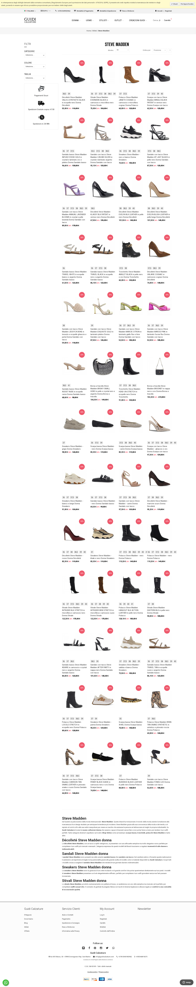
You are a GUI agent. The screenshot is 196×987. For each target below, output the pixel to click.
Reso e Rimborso (68, 927)
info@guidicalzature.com (104, 957)
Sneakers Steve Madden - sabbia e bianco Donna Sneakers (129, 667)
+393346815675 (141, 957)
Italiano (30, 11)
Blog (26, 923)
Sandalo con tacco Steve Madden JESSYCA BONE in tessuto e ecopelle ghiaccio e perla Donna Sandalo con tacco (74, 334)
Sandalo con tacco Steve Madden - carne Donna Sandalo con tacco (129, 503)
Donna (76, 20)
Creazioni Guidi (138, 20)
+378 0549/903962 (125, 957)
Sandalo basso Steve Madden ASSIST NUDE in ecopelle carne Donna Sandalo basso (74, 391)
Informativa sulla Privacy (70, 931)
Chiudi (175, 4)
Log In (102, 915)
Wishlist (103, 927)
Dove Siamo (28, 919)
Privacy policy (104, 972)
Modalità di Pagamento (83, 11)
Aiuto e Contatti (67, 915)
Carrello (102, 923)
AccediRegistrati (163, 11)
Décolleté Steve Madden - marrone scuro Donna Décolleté (157, 503)
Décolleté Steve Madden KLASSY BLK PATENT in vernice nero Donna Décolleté (102, 214)
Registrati (103, 919)
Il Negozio (28, 915)
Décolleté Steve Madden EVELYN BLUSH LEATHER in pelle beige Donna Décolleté (158, 214)
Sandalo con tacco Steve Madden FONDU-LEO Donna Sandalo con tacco (158, 782)
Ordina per (146, 50)
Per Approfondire (187, 4)
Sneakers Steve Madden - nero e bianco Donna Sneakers (129, 157)
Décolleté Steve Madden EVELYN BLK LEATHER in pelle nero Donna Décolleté (131, 214)
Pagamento (66, 919)
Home (89, 31)
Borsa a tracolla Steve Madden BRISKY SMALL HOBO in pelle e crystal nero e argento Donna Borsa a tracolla (102, 391)
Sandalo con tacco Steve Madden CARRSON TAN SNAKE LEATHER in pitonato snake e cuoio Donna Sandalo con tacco (74, 784)
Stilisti (104, 20)
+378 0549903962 (62, 11)
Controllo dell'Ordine (107, 931)
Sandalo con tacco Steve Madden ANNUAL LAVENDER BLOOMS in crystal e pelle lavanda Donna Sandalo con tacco (74, 217)
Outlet (119, 20)
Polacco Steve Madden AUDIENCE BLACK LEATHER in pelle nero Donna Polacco (130, 782)
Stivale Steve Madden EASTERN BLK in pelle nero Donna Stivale (158, 610)
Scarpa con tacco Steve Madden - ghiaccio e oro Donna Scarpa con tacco (157, 449)
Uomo (89, 20)
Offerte (26, 931)
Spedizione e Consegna (70, 923)
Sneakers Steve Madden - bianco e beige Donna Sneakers (72, 503)
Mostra (110, 50)
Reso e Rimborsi (127, 11)
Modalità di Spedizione (106, 11)
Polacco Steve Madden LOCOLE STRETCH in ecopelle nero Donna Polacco (74, 725)
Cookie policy (92, 972)
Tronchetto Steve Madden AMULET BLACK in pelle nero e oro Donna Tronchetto (131, 274)
